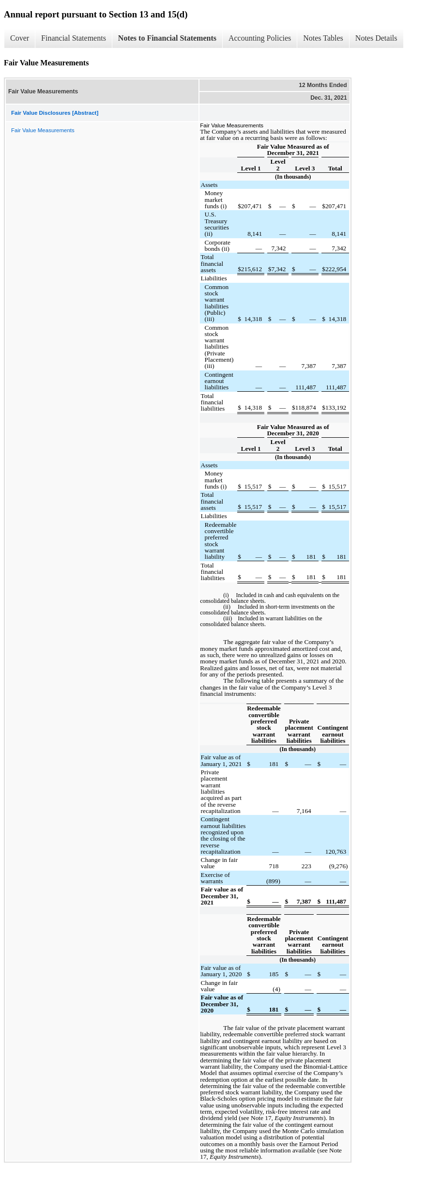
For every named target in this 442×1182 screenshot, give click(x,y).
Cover (19, 38)
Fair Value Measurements (43, 130)
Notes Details (376, 38)
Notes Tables (323, 38)
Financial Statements (73, 38)
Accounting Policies (260, 38)
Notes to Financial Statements (167, 38)
